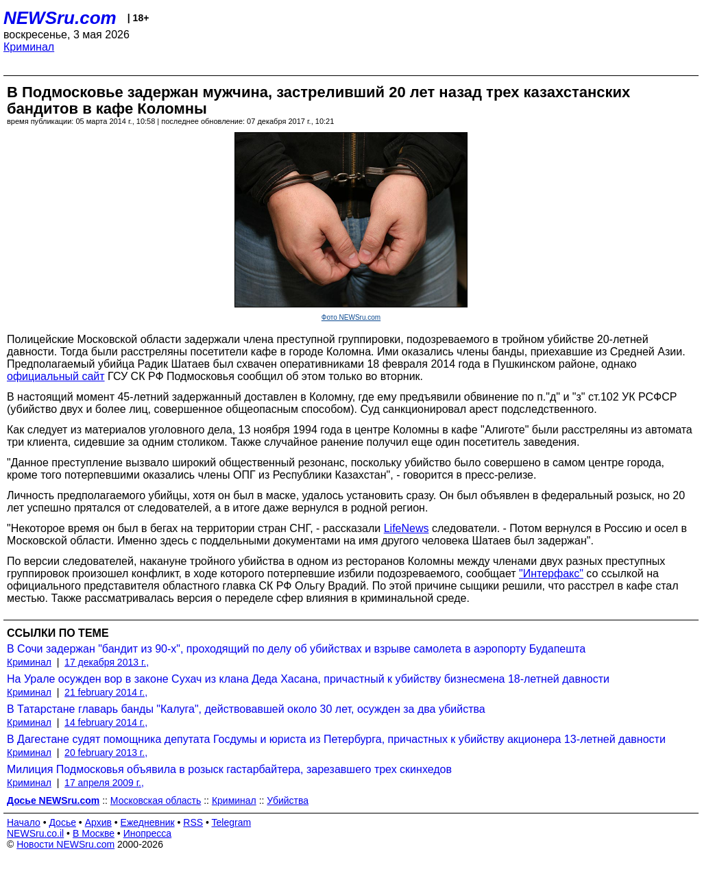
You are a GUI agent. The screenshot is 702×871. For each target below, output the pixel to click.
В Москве (93, 833)
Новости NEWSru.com (65, 844)
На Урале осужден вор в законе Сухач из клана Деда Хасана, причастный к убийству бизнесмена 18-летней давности (308, 679)
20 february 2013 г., (105, 752)
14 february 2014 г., (105, 722)
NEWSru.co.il (35, 833)
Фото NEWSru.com (351, 317)
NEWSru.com (60, 18)
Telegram (232, 822)
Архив (98, 822)
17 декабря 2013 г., (106, 662)
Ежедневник (148, 822)
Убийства (287, 800)
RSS (193, 822)
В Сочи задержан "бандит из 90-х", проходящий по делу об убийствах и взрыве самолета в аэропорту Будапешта (296, 649)
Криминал (28, 47)
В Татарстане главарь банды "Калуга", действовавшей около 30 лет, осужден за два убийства (246, 709)
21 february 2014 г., (105, 692)
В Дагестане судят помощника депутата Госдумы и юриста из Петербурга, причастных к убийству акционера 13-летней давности (336, 739)
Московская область (155, 800)
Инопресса (147, 833)
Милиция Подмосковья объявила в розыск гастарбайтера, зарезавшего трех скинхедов (229, 769)
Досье (62, 822)
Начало (23, 822)
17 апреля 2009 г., (104, 782)
